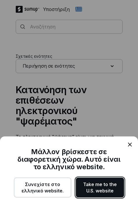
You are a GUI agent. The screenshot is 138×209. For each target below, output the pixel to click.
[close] (130, 145)
